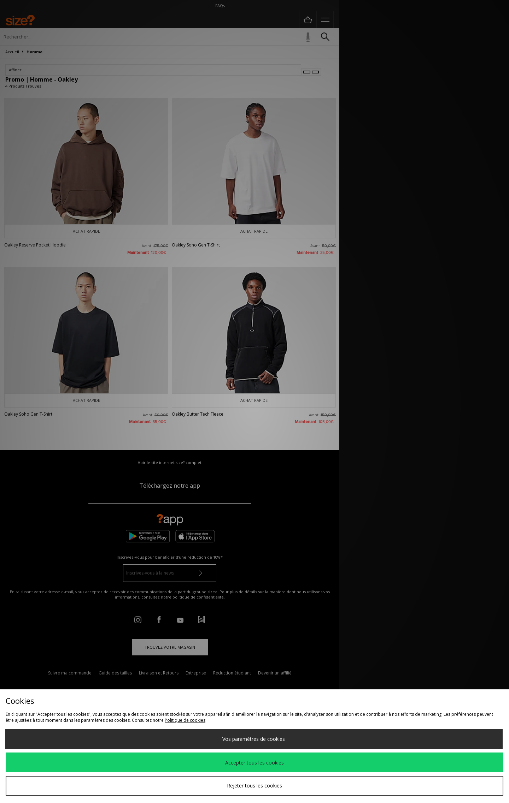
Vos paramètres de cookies (253, 739)
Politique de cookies (185, 720)
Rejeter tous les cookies (254, 785)
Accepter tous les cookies (254, 762)
